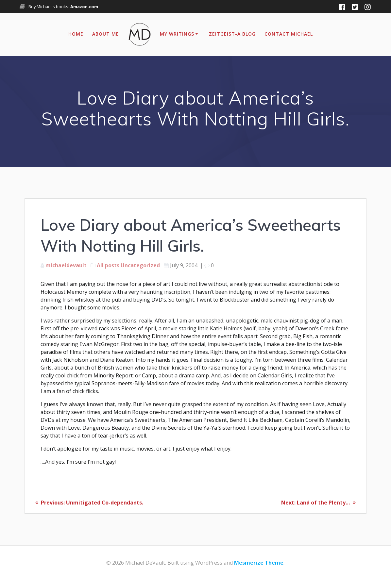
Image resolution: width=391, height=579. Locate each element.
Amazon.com (84, 6)
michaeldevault (66, 265)
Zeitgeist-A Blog (232, 34)
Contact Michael (288, 34)
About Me (105, 34)
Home (75, 34)
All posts (108, 265)
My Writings (177, 34)
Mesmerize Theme (258, 562)
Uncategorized (140, 265)
